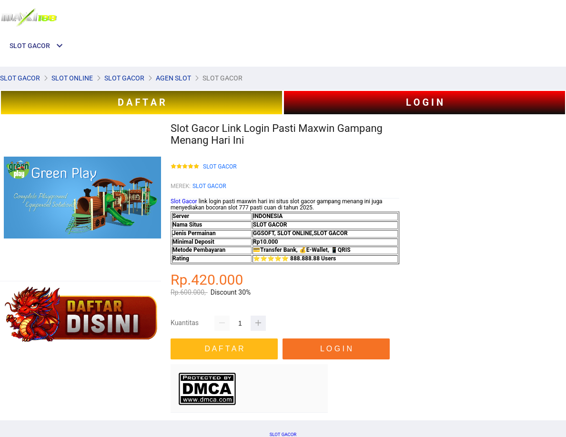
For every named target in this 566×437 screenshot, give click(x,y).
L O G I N (424, 102)
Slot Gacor (184, 201)
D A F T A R (141, 102)
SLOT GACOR (220, 167)
